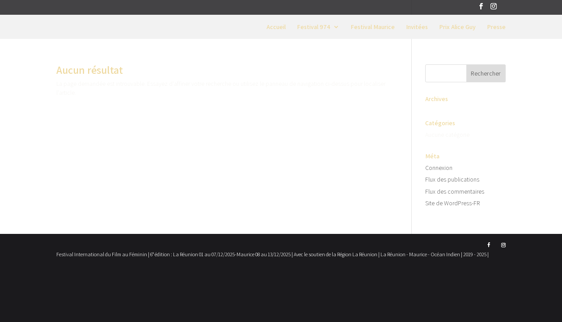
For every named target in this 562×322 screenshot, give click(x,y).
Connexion (438, 168)
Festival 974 (313, 27)
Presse (496, 27)
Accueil (276, 27)
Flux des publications (452, 179)
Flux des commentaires (454, 191)
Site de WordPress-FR (452, 203)
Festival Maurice (373, 27)
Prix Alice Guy (457, 27)
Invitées (417, 27)
